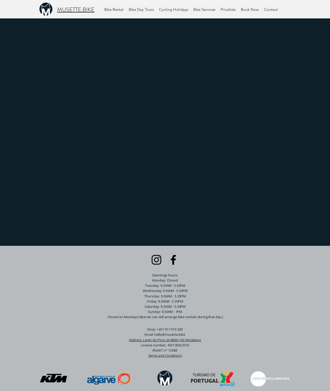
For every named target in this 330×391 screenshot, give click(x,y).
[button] (204, 9)
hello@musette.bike (169, 334)
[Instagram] (156, 259)
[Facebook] (173, 259)
